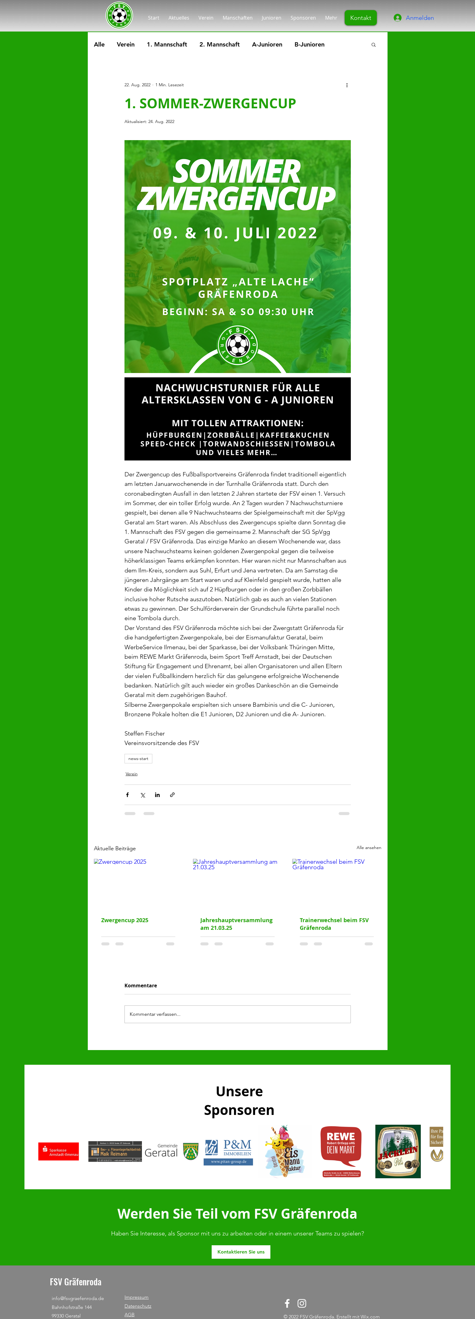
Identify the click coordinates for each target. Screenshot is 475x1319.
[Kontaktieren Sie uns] (241, 1252)
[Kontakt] (361, 17)
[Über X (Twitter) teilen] (142, 795)
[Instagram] (302, 1303)
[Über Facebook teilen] (127, 795)
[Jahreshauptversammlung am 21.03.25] (237, 884)
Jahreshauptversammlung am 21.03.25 (236, 924)
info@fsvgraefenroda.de (78, 1298)
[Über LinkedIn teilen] (157, 795)
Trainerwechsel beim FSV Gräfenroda (334, 924)
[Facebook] (287, 1303)
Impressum (136, 1297)
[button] (374, 44)
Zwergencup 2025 (124, 920)
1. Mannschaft (167, 44)
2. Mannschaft (219, 44)
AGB (129, 1314)
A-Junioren (267, 44)
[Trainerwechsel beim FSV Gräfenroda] (336, 884)
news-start (138, 758)
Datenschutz (137, 1306)
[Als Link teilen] (172, 795)
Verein (126, 44)
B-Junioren (310, 44)
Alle (99, 44)
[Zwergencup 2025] (138, 884)
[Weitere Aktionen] (347, 84)
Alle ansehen (369, 847)
